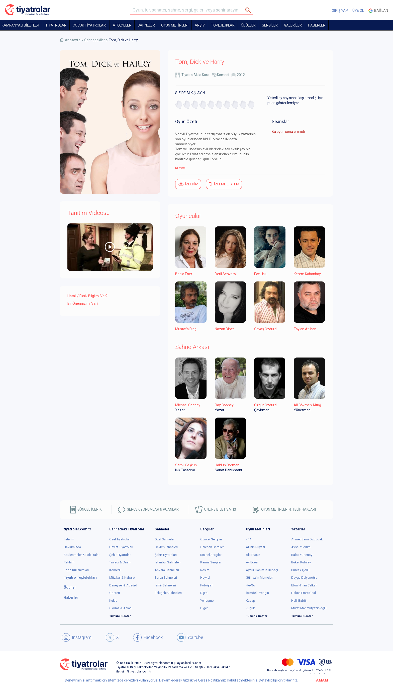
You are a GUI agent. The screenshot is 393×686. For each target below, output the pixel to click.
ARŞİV (200, 25)
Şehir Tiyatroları (120, 555)
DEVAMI (180, 168)
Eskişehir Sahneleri (168, 593)
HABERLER (316, 25)
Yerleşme (207, 600)
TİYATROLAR (55, 25)
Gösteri (114, 593)
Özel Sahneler (164, 539)
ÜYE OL (358, 11)
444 (248, 539)
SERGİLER (270, 25)
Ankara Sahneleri (167, 570)
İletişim (69, 539)
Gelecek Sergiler (212, 547)
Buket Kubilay (301, 562)
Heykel (205, 577)
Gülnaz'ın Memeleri (259, 577)
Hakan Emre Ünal (303, 593)
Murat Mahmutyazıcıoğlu (309, 608)
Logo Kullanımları (76, 570)
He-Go (250, 585)
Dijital (204, 593)
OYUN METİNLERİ (174, 25)
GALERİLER (293, 25)
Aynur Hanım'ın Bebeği (262, 570)
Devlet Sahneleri (166, 547)
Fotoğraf (206, 585)
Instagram (76, 637)
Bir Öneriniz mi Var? (83, 303)
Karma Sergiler (210, 562)
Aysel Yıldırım (301, 547)
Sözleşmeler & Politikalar (82, 555)
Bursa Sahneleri (166, 577)
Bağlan (378, 11)
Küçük (250, 608)
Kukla (113, 600)
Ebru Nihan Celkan (304, 585)
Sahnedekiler (94, 40)
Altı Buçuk (253, 555)
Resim (204, 570)
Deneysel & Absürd (123, 585)
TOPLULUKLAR (223, 25)
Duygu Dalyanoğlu (304, 577)
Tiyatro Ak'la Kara (195, 75)
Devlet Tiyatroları (121, 547)
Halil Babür (299, 600)
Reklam (69, 562)
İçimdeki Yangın (257, 593)
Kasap (250, 600)
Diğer (204, 608)
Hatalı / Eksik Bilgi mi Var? (87, 296)
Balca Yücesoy (301, 555)
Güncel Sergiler (211, 539)
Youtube (190, 637)
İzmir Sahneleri (165, 585)
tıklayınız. (290, 680)
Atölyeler (122, 25)
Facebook (148, 637)
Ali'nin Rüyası (255, 547)
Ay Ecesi (252, 562)
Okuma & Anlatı (120, 608)
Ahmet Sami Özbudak (307, 539)
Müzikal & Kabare (122, 577)
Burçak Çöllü (300, 570)
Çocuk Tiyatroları (90, 25)
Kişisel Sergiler (211, 555)
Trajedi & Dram (120, 562)
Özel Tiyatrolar (119, 539)
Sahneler (146, 25)
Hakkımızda (72, 547)
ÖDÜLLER (248, 25)
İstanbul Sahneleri (167, 562)
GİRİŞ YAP (340, 11)
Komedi (223, 75)
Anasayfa (72, 40)
